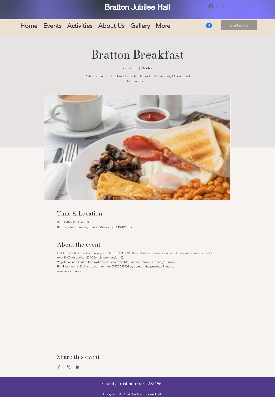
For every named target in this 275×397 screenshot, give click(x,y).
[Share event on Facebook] (59, 367)
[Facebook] (209, 25)
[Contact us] (239, 25)
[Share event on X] (68, 367)
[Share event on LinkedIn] (77, 367)
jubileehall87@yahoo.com (82, 266)
